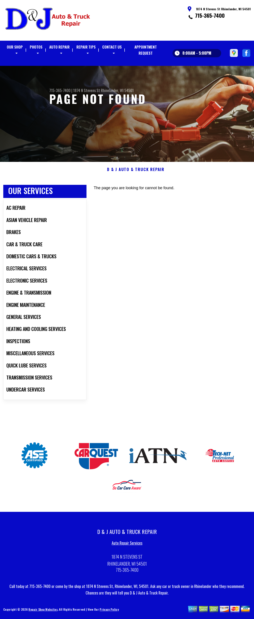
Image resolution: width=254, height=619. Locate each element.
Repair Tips (86, 47)
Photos (36, 47)
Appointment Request (145, 50)
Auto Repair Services (127, 544)
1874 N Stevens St (86, 90)
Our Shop (15, 47)
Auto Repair (59, 47)
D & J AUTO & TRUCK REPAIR (135, 171)
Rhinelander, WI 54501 (117, 90)
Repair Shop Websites (42, 611)
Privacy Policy (109, 611)
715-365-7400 (210, 15)
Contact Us (112, 47)
